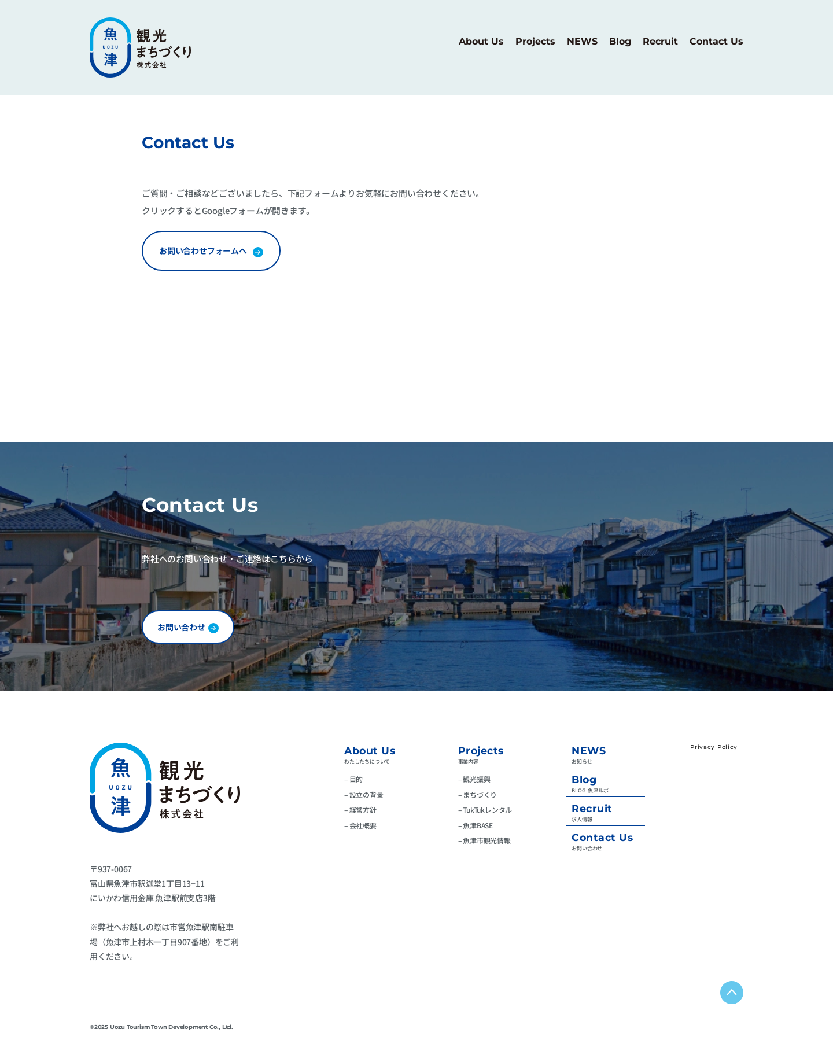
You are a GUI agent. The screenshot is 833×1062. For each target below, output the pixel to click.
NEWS (589, 750)
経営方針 (363, 809)
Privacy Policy (714, 747)
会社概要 (363, 825)
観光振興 (476, 779)
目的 (356, 779)
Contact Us (602, 837)
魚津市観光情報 (487, 840)
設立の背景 (366, 794)
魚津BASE (478, 825)
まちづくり (480, 794)
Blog (584, 779)
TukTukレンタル (487, 809)
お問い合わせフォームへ (203, 250)
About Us (369, 750)
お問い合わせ (181, 627)
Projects (481, 750)
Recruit (592, 808)
